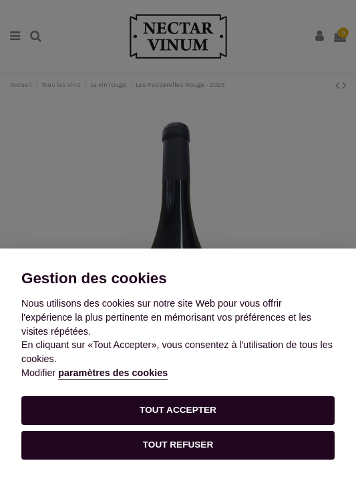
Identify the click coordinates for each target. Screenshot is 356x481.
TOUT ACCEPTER (178, 410)
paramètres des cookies (113, 372)
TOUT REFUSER (178, 445)
